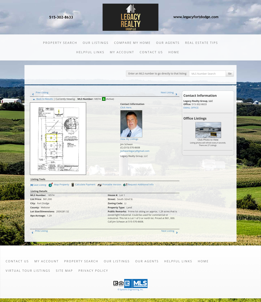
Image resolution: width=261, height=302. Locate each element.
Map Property (58, 184)
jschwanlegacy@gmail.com (135, 151)
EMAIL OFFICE (191, 107)
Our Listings (96, 43)
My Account (122, 52)
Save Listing (38, 185)
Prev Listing (39, 92)
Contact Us (151, 52)
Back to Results (42, 99)
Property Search (60, 43)
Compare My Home (132, 43)
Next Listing (170, 92)
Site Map (64, 271)
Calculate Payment (82, 185)
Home (173, 52)
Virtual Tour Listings (28, 271)
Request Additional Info (138, 184)
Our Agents (168, 43)
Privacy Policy (93, 271)
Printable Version (109, 185)
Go (229, 73)
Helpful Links (90, 52)
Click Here (125, 107)
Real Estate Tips (201, 43)
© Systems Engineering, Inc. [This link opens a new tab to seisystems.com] (130, 289)
